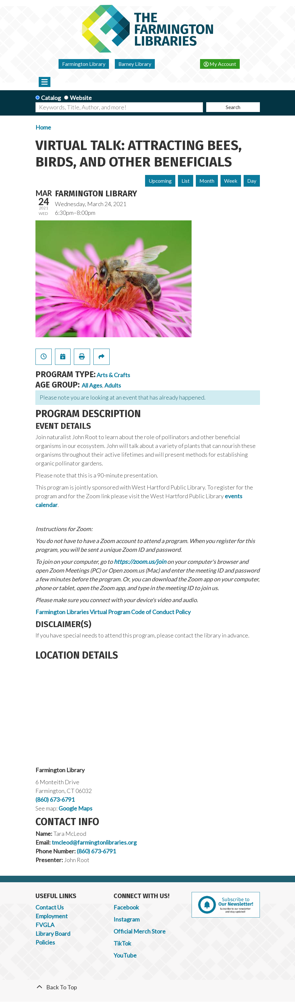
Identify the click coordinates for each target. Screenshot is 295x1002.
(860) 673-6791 (54, 799)
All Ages (92, 385)
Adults (112, 385)
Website (81, 97)
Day (251, 181)
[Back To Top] (147, 987)
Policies (45, 942)
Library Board (52, 933)
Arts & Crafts (113, 374)
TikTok (122, 943)
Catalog (51, 97)
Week (230, 181)
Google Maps (75, 808)
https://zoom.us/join (140, 561)
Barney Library (134, 64)
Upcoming (160, 181)
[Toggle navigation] (45, 82)
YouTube (125, 955)
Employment (51, 916)
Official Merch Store (140, 931)
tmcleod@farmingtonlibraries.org (94, 842)
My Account (220, 64)
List (185, 181)
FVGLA (44, 924)
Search (233, 107)
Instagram (127, 919)
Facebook (126, 907)
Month (206, 181)
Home (43, 127)
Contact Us (49, 907)
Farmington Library (83, 64)
